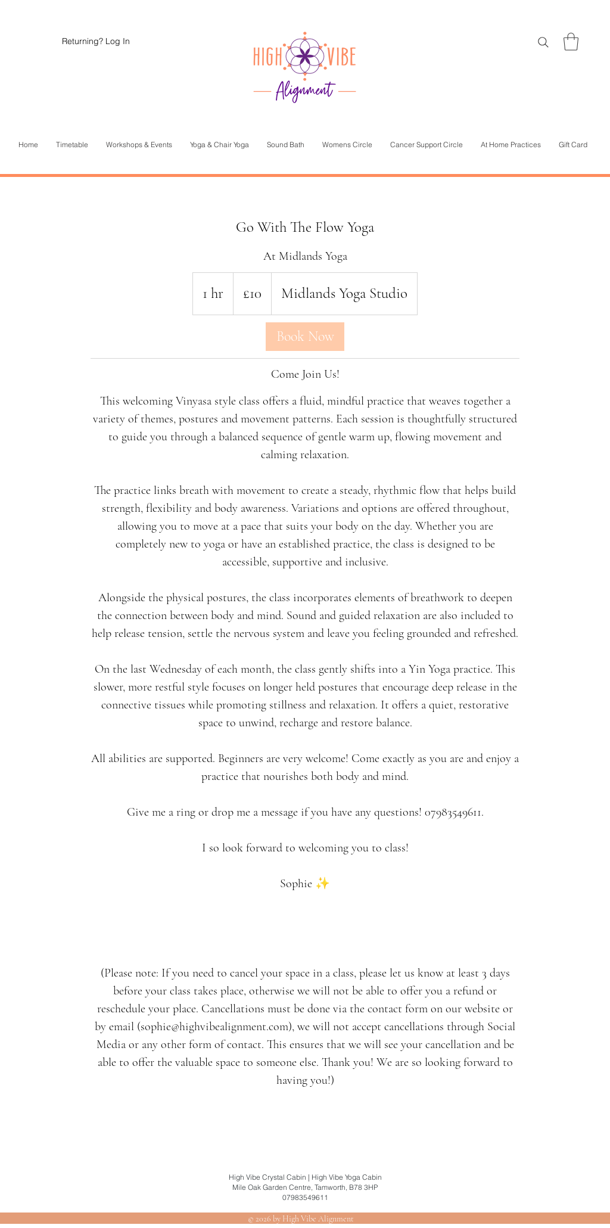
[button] (571, 42)
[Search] (543, 42)
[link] (305, 336)
